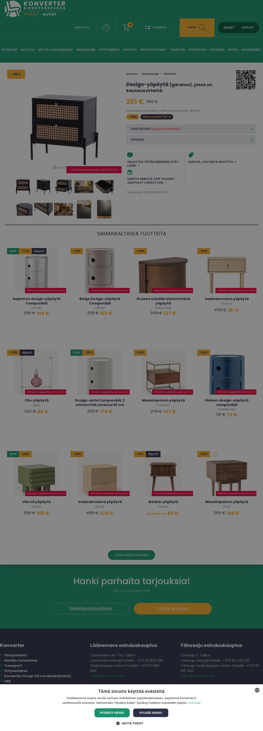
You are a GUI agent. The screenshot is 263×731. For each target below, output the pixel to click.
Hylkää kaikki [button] (151, 713)
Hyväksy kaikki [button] (112, 713)
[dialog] (131, 365)
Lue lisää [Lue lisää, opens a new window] (194, 703)
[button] (131, 723)
